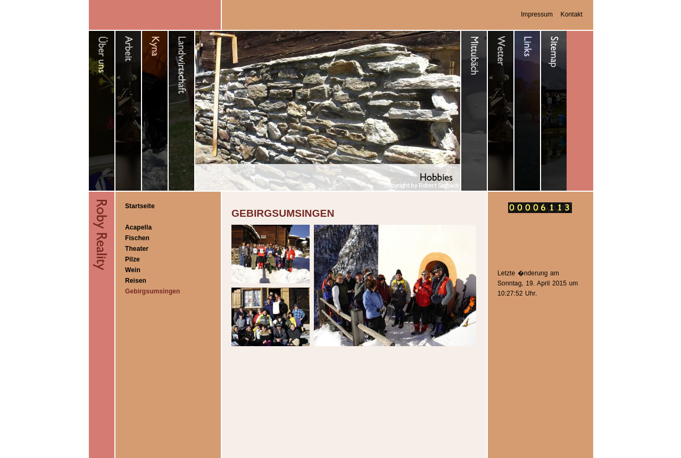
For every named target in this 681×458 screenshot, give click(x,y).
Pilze (132, 259)
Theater (136, 248)
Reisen (135, 280)
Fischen (137, 238)
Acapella (138, 227)
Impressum (537, 14)
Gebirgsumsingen (152, 291)
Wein (132, 270)
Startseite (140, 206)
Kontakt (572, 14)
